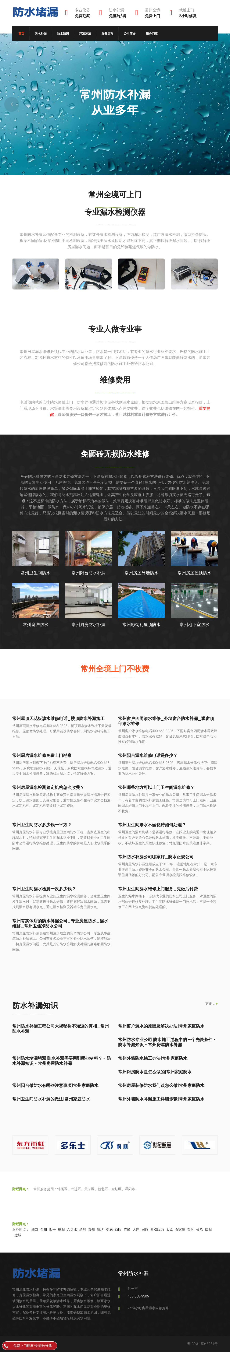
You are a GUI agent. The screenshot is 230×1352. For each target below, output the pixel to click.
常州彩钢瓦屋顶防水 (141, 625)
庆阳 (208, 1230)
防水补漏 (41, 33)
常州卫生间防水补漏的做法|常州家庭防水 (51, 1099)
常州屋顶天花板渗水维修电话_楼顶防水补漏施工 (58, 718)
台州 (43, 1230)
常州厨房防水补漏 (88, 625)
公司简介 (130, 33)
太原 (169, 1230)
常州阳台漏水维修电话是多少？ (147, 755)
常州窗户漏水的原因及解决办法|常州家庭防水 (161, 1026)
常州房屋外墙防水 (141, 573)
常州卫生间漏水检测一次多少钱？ (44, 889)
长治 (199, 1230)
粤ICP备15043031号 (202, 1344)
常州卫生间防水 (35, 573)
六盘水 (72, 1230)
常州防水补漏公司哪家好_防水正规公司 (156, 857)
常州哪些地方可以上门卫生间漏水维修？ (156, 787)
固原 (144, 1230)
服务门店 (152, 33)
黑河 (82, 1230)
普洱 (190, 1230)
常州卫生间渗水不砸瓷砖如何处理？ (152, 825)
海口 (34, 1230)
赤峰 (127, 1230)
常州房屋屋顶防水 (194, 573)
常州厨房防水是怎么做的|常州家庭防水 (155, 1072)
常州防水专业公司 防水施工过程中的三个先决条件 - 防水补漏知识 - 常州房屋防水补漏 (167, 1042)
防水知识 (63, 33)
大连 (136, 1230)
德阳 (61, 1230)
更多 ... (211, 1003)
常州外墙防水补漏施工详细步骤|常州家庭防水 (161, 1099)
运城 (17, 1235)
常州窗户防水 (35, 625)
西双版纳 (157, 1230)
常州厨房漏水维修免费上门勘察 (42, 755)
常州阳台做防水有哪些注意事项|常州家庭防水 (55, 1085)
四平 (52, 1230)
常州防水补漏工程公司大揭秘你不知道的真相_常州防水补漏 (60, 1028)
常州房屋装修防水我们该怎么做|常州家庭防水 (161, 1085)
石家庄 (180, 1230)
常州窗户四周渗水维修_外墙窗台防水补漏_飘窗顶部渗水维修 (166, 721)
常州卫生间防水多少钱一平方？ (42, 825)
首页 (21, 33)
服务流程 (107, 33)
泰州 (91, 1230)
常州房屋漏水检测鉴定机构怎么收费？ (48, 787)
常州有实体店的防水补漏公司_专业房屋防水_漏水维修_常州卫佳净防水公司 (60, 923)
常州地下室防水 (194, 625)
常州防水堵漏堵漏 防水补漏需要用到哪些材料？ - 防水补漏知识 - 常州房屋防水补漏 (61, 1060)
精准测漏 (85, 33)
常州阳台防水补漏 (88, 573)
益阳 (118, 1230)
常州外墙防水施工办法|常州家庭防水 (152, 1058)
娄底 (109, 1230)
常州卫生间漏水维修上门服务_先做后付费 (158, 889)
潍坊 (100, 1230)
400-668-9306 (138, 1296)
